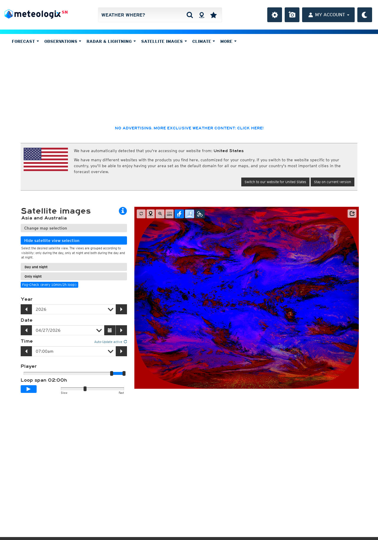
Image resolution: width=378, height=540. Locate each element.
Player (29, 366)
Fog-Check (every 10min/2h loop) (49, 284)
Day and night (36, 267)
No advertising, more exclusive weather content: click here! (189, 128)
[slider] (124, 373)
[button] (352, 213)
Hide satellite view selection (51, 240)
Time (27, 341)
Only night (33, 276)
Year (26, 299)
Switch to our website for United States (275, 182)
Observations (63, 41)
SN (65, 12)
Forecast (25, 41)
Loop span (44, 380)
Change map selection (45, 228)
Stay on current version (332, 182)
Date (26, 320)
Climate (203, 41)
